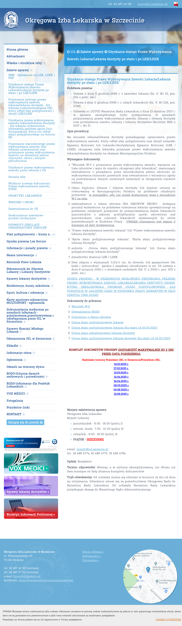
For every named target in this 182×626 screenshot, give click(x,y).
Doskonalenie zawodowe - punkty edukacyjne (26, 216)
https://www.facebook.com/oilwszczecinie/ (45, 580)
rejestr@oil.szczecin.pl (92, 449)
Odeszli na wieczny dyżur (25, 366)
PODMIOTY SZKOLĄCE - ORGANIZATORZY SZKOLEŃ (27, 226)
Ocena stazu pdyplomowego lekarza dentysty (103, 333)
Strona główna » (93, 551)
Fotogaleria (15, 400)
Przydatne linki (18, 407)
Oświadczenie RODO (85, 311)
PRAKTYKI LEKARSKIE (25, 195)
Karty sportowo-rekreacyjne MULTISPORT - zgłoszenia (27, 301)
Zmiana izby (17, 176)
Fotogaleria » (90, 560)
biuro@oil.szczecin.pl (153, 4)
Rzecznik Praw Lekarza (24, 261)
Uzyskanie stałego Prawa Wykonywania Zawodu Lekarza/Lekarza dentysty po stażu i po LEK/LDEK (28, 88)
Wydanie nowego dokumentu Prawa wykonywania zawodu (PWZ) (29, 186)
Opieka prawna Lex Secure (26, 241)
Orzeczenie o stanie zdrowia (91, 317)
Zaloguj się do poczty (25, 422)
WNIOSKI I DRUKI (21, 202)
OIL (72, 52)
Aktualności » (91, 556)
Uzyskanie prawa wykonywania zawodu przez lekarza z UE (31, 169)
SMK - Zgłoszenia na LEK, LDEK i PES (31, 76)
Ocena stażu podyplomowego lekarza (97, 322)
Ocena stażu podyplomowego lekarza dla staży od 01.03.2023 (114, 327)
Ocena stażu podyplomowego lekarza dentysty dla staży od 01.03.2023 (120, 338)
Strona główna (17, 49)
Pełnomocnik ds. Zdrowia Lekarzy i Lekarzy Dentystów (28, 270)
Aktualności (16, 56)
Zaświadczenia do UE (23, 208)
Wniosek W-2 (80, 306)
